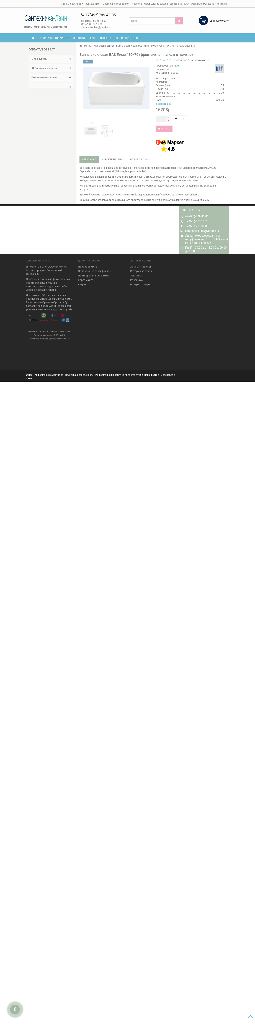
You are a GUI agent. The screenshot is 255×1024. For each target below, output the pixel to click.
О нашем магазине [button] (51, 77)
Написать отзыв (199, 60)
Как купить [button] (51, 58)
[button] (51, 85)
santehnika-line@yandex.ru (202, 231)
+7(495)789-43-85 (98, 15)
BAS (177, 65)
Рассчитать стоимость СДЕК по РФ (49, 333)
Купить (164, 129)
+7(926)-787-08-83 (196, 226)
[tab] (51, 59)
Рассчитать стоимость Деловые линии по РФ (49, 336)
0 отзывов (179, 60)
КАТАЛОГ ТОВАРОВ (54, 38)
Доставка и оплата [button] (51, 68)
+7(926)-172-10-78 (196, 221)
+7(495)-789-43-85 (196, 216)
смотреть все (163, 103)
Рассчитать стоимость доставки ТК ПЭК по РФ (49, 329)
